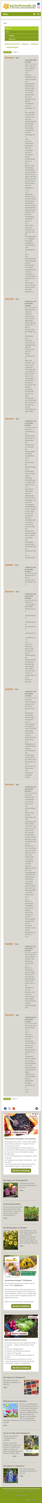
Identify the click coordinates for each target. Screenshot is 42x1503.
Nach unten (7, 52)
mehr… (22, 1190)
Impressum (9, 1491)
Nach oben (7, 1099)
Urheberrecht (31, 1491)
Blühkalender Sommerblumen (15, 1401)
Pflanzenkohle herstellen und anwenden (20, 1139)
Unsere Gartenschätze (11, 1204)
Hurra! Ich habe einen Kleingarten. (16, 1433)
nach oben (32, 1500)
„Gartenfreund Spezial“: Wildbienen (18, 1280)
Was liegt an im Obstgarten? (14, 1377)
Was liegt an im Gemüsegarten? (15, 1180)
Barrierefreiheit (21, 1495)
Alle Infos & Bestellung (21, 1306)
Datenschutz (20, 1491)
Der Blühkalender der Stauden (15, 1228)
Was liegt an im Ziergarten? (14, 1466)
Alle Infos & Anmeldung (21, 1171)
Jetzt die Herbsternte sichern (16, 1340)
